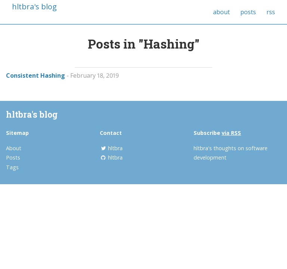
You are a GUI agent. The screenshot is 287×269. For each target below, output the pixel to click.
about (221, 12)
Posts (13, 157)
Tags (12, 167)
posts (248, 12)
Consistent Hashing (35, 75)
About (13, 148)
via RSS (231, 132)
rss (270, 12)
